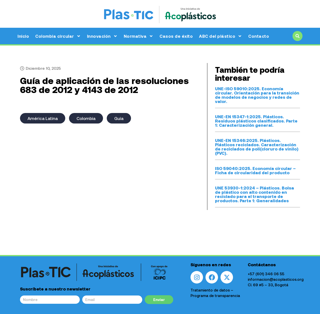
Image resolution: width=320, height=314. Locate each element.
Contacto (258, 36)
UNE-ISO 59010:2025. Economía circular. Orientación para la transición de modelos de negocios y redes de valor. (257, 95)
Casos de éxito (176, 36)
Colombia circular (58, 36)
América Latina (43, 118)
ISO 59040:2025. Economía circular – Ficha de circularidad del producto (255, 170)
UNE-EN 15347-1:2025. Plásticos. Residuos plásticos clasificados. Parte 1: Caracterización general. (256, 121)
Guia (119, 118)
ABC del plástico (220, 36)
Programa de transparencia (215, 295)
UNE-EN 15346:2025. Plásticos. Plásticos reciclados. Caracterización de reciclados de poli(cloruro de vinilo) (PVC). (256, 147)
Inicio (23, 36)
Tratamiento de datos (210, 290)
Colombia (86, 118)
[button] (297, 36)
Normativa (139, 36)
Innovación (102, 36)
